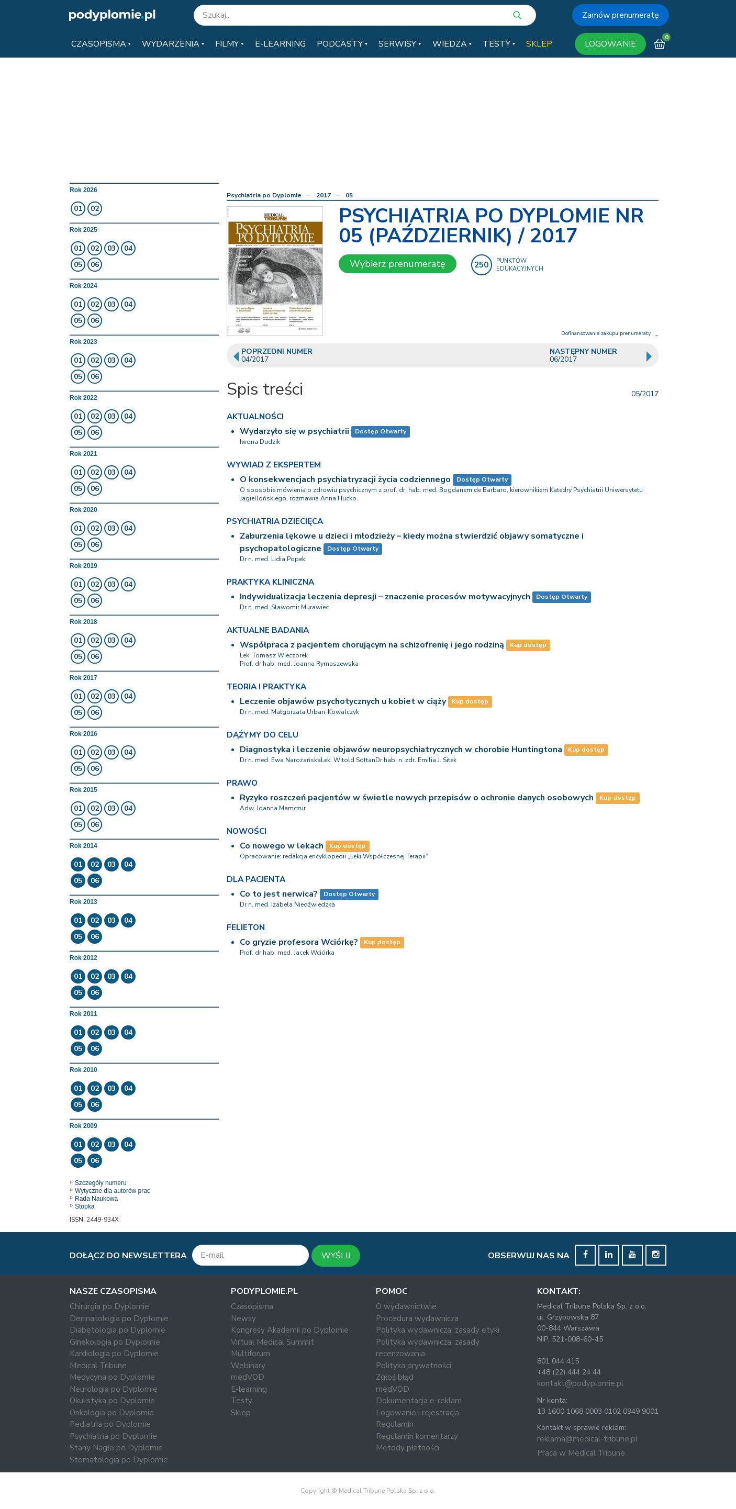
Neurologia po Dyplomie (114, 1389)
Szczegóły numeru (101, 1183)
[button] (101, 44)
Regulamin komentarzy (417, 1436)
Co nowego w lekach (282, 846)
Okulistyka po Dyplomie (112, 1400)
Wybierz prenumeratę (397, 264)
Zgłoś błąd (395, 1377)
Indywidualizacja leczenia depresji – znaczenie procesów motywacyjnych (385, 596)
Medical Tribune (98, 1365)
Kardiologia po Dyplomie (114, 1353)
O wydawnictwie (406, 1306)
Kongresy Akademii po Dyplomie (290, 1330)
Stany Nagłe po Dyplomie (116, 1448)
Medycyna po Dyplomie (112, 1377)
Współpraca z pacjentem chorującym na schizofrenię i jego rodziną (372, 645)
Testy (241, 1400)
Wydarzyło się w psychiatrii (294, 431)
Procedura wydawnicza (417, 1318)
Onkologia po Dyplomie (112, 1412)
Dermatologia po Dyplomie (119, 1318)
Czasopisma (252, 1306)
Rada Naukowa (96, 1198)
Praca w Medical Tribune (581, 1453)
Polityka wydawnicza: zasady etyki (437, 1330)
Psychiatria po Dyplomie (264, 195)
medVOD (247, 1377)
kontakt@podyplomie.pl (580, 1383)
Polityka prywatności (413, 1365)
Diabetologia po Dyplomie (117, 1330)
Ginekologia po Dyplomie (115, 1342)
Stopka (84, 1206)
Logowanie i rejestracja (417, 1412)
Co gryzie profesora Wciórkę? (299, 942)
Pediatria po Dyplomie (110, 1424)
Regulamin (395, 1424)
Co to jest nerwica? (279, 894)
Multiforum (250, 1353)
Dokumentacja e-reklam (419, 1400)
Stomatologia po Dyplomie (119, 1460)
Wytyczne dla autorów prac (112, 1190)
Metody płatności (407, 1448)
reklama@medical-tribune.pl (587, 1439)
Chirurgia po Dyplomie (109, 1306)
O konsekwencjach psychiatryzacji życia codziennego (345, 479)
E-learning (249, 1389)
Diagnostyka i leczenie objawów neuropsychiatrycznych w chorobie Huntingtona (401, 749)
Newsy (243, 1318)
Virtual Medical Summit (272, 1342)
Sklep (241, 1412)
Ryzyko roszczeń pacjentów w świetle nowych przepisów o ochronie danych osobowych (417, 797)
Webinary (248, 1365)
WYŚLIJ (335, 1255)
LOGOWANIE (610, 44)
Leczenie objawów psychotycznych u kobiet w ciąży (343, 701)
